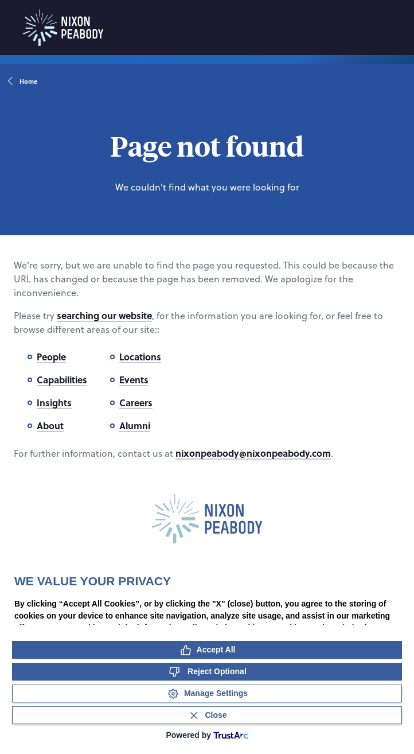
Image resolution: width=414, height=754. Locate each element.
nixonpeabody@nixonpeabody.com (253, 453)
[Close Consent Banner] (207, 715)
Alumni (134, 425)
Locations (140, 356)
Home (23, 81)
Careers (136, 402)
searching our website (104, 315)
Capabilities (62, 379)
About (50, 425)
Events (134, 379)
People (51, 356)
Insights (54, 402)
